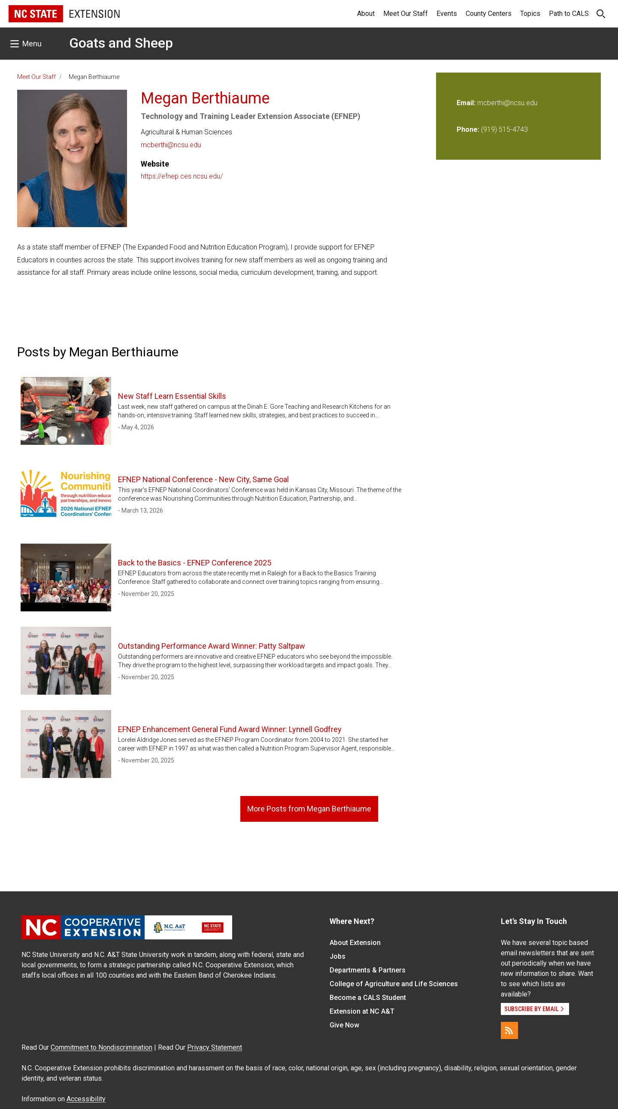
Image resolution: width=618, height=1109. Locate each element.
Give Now (344, 1025)
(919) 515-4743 (504, 129)
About (366, 13)
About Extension (355, 943)
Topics (530, 13)
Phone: (468, 129)
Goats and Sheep (121, 43)
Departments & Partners (368, 970)
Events (446, 13)
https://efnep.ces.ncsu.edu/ (182, 176)
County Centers (489, 13)
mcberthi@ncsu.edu (171, 145)
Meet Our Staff (405, 13)
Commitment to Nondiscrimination (101, 1047)
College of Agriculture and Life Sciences (394, 984)
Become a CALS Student (368, 998)
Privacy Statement (214, 1047)
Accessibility (86, 1099)
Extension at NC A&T (362, 1011)
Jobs (337, 956)
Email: (467, 103)
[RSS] (509, 1030)
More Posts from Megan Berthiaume (309, 808)
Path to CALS (569, 13)
